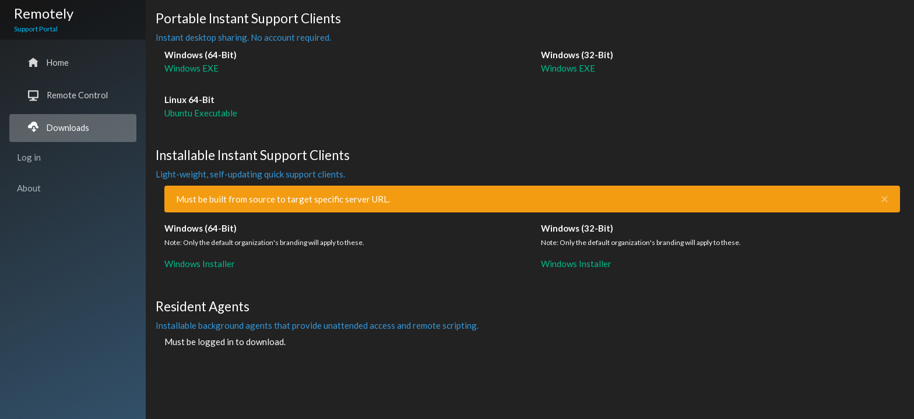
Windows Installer (199, 263)
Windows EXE (191, 68)
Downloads (58, 127)
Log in (29, 157)
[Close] (884, 199)
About (29, 188)
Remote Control (68, 95)
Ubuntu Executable (200, 113)
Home (48, 62)
